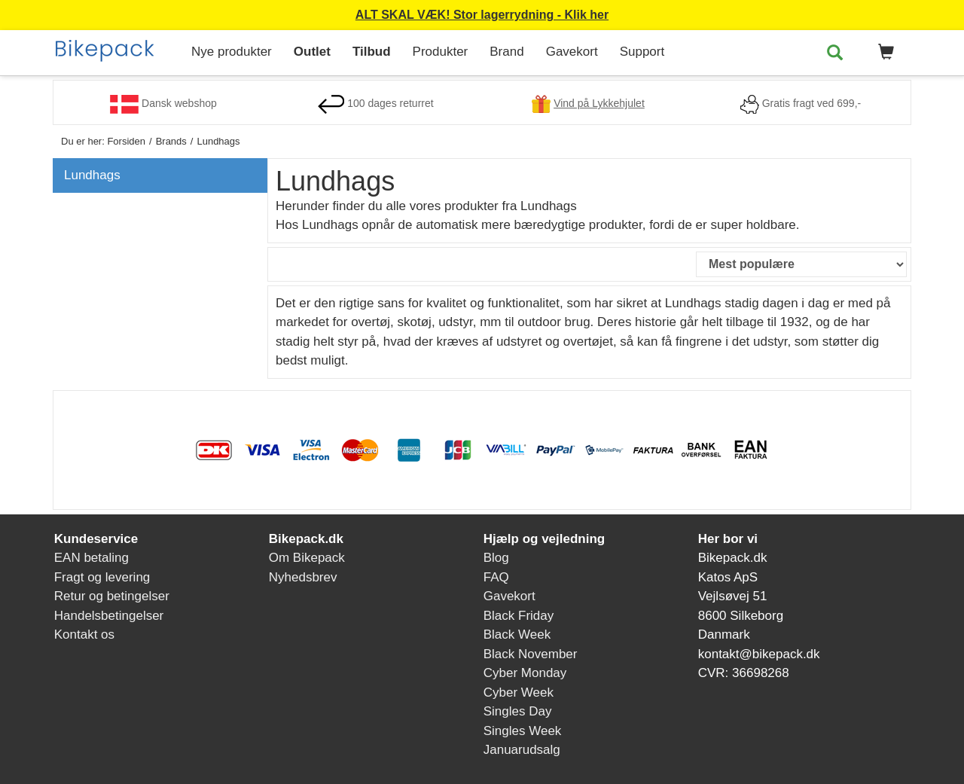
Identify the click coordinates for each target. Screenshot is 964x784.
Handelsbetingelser (109, 616)
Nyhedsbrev (303, 577)
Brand (506, 51)
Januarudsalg (522, 750)
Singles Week (523, 731)
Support (642, 51)
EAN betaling (91, 558)
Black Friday (519, 616)
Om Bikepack (307, 558)
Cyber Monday (525, 673)
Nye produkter (231, 51)
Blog (496, 558)
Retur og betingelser (111, 596)
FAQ (496, 577)
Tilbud (371, 51)
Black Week (517, 634)
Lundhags (92, 175)
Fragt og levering (102, 577)
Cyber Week (519, 692)
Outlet (312, 51)
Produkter (440, 51)
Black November (531, 654)
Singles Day (518, 711)
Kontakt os (84, 634)
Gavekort (572, 51)
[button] (883, 53)
